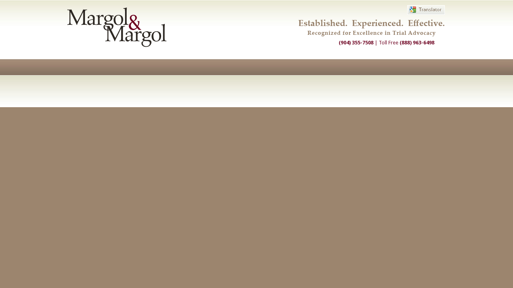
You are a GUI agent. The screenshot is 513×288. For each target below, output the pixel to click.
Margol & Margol (117, 27)
